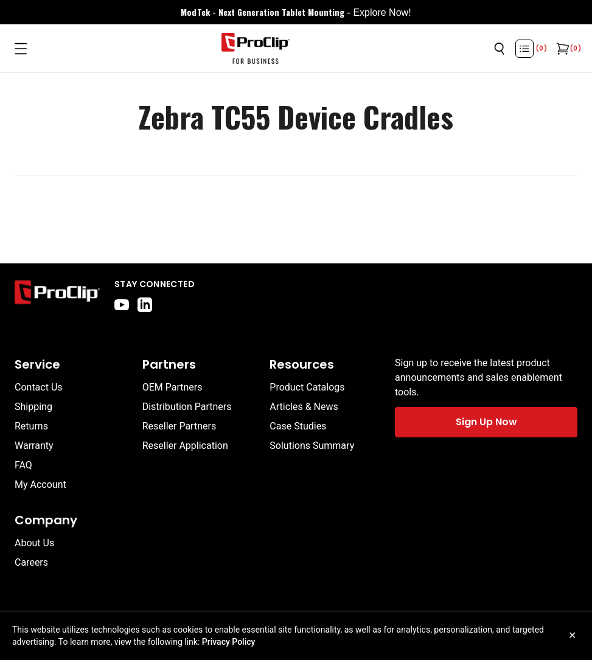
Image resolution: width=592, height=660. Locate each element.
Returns (31, 426)
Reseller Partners (179, 426)
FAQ (23, 465)
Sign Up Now (486, 422)
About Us (34, 543)
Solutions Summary (312, 445)
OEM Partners (172, 387)
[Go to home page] (57, 295)
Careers (31, 562)
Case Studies (298, 426)
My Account (40, 484)
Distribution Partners (187, 406)
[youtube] (121, 304)
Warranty (34, 445)
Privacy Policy (229, 642)
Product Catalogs (307, 387)
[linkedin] (145, 304)
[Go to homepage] (255, 48)
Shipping (33, 406)
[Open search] (499, 49)
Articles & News (304, 406)
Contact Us (39, 387)
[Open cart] (561, 48)
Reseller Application (185, 445)
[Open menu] (21, 49)
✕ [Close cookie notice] (572, 635)
